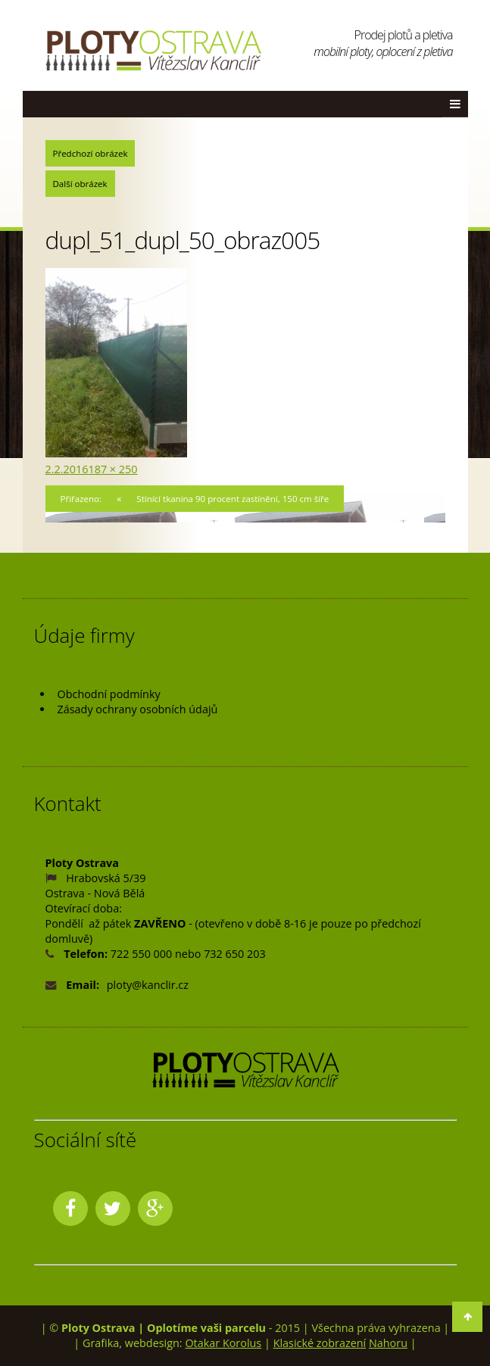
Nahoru (388, 1343)
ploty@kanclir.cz (148, 985)
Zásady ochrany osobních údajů (138, 709)
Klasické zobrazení (320, 1343)
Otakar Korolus (223, 1343)
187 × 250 (112, 469)
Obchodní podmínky (109, 694)
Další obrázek (80, 183)
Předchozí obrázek (90, 153)
